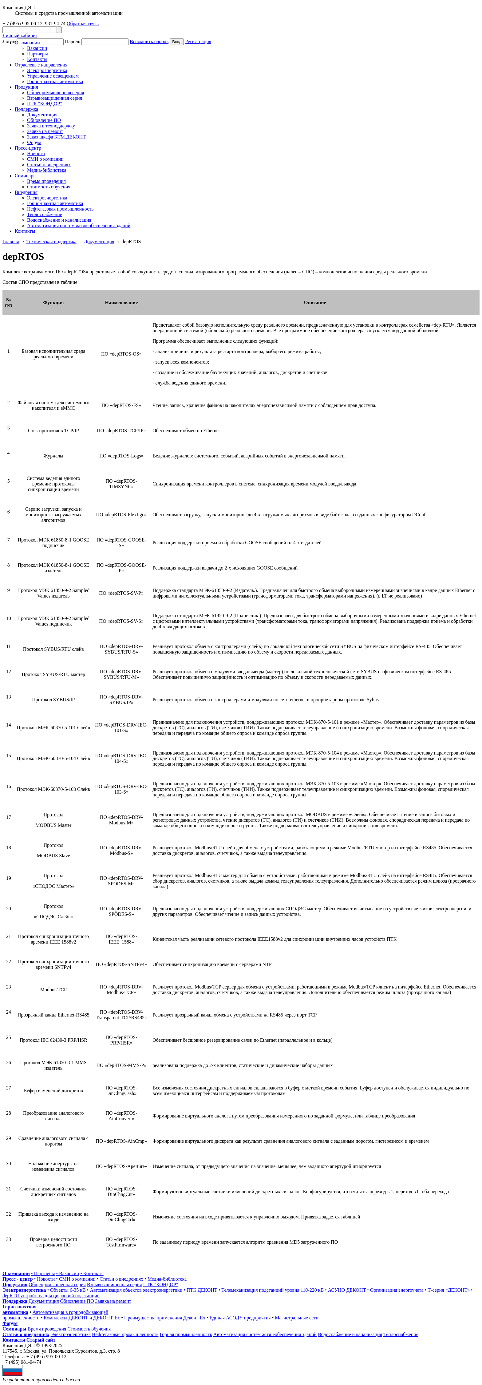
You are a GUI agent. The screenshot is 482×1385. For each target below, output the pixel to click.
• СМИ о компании (75, 1279)
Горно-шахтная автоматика (55, 81)
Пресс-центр (28, 148)
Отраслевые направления (41, 64)
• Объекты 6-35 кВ (66, 1290)
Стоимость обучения (48, 186)
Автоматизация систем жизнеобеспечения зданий (78, 225)
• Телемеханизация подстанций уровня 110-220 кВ (271, 1290)
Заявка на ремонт (45, 131)
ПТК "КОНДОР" (44, 103)
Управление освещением (53, 76)
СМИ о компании (45, 159)
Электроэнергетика (47, 70)
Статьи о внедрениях (49, 164)
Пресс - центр (17, 1279)
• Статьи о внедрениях (120, 1279)
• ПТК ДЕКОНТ (200, 1290)
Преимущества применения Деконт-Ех (164, 1317)
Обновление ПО (44, 120)
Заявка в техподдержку (51, 125)
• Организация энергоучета (395, 1290)
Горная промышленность (186, 1334)
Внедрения (26, 192)
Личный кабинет (19, 35)
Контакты (37, 59)
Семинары (14, 1328)
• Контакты (92, 1273)
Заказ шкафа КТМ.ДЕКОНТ (56, 136)
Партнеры (37, 53)
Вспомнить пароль (149, 41)
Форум (34, 142)
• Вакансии (67, 1273)
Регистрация (198, 41)
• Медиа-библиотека (165, 1279)
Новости (36, 153)
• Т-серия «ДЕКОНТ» (447, 1290)
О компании (27, 42)
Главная (10, 241)
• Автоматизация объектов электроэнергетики (134, 1290)
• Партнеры (43, 1273)
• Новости (44, 1279)
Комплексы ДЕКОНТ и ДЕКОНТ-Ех (82, 1317)
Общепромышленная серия (55, 92)
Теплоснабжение (44, 214)
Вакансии (37, 48)
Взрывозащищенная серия (54, 98)
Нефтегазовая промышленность (60, 208)
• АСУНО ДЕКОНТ (345, 1290)
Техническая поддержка (51, 241)
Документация (42, 114)
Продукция (26, 87)
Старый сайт (40, 1340)
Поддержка (26, 109)
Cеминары (26, 175)
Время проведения (46, 181)
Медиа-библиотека (46, 170)
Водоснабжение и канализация (59, 220)
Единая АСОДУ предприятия (240, 1317)
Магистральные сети (296, 1317)
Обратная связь (83, 23)
